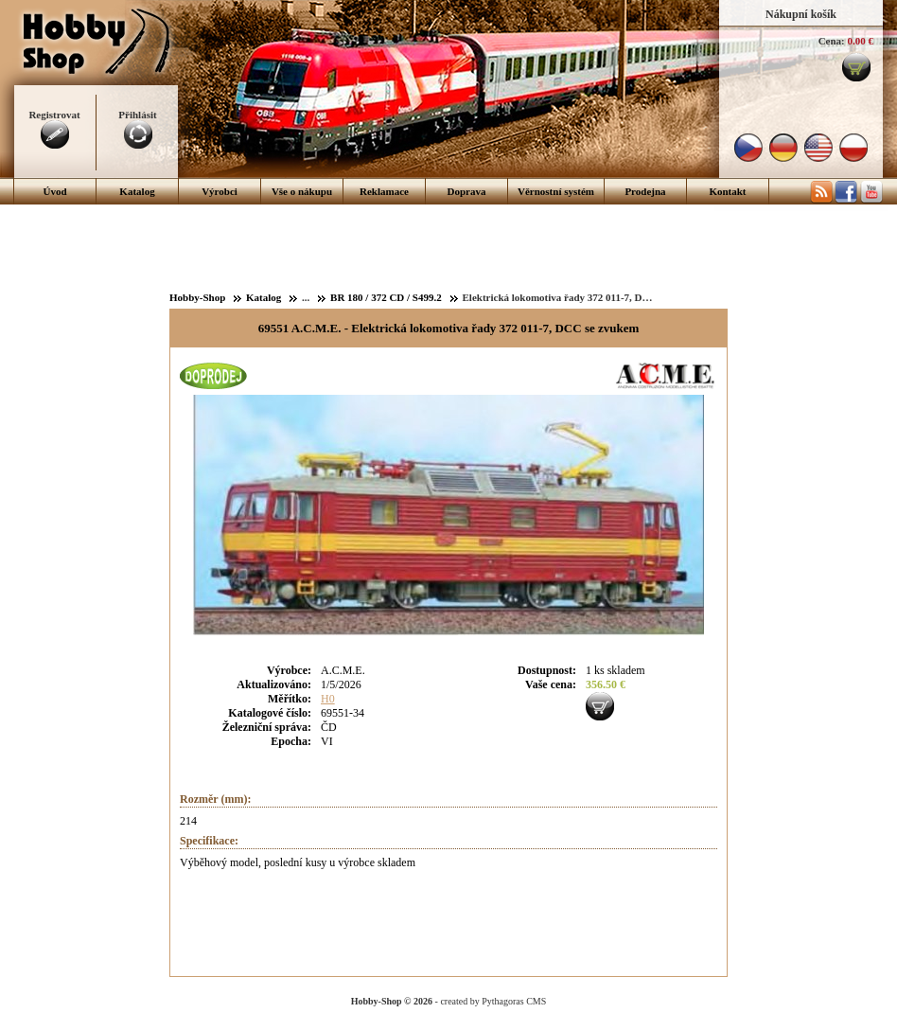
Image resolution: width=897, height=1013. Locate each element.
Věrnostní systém (556, 191)
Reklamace (384, 191)
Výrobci (219, 191)
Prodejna (644, 191)
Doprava (467, 191)
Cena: (831, 40)
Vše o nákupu (302, 191)
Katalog (136, 191)
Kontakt (727, 191)
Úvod (54, 191)
